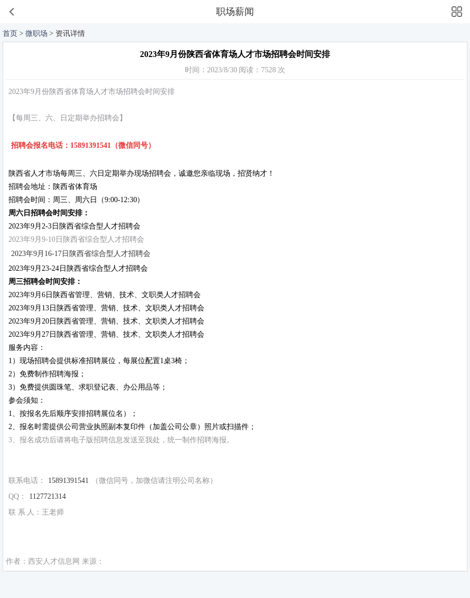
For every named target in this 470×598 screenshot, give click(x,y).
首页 (10, 33)
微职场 (36, 33)
